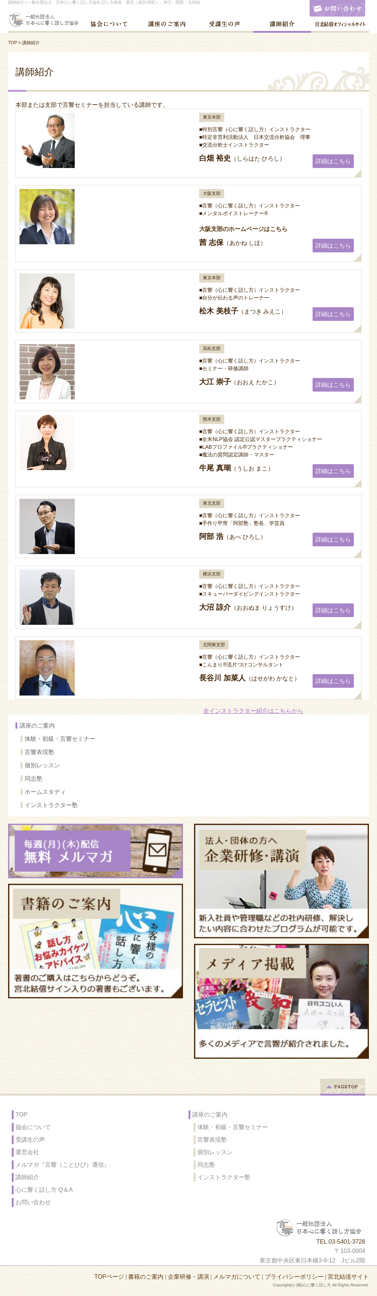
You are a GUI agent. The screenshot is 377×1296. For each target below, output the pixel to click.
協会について (33, 1127)
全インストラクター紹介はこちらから (253, 711)
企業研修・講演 (188, 1277)
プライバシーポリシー (294, 1277)
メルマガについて (236, 1277)
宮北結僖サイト (348, 1277)
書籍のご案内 (145, 1277)
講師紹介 (27, 1177)
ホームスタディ (45, 792)
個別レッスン (42, 765)
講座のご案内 (37, 725)
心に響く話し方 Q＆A (44, 1190)
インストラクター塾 (51, 805)
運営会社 (27, 1152)
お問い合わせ (33, 1202)
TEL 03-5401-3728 (340, 1242)
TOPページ (109, 1277)
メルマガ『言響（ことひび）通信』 (62, 1165)
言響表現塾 (39, 752)
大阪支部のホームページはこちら (243, 229)
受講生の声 (30, 1139)
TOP (12, 42)
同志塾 (33, 778)
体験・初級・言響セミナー (60, 739)
